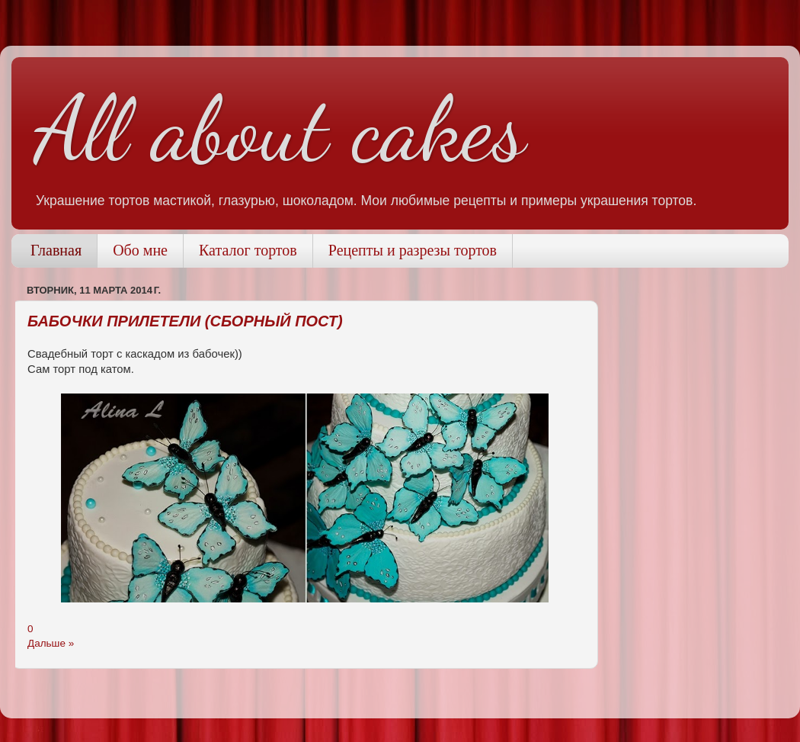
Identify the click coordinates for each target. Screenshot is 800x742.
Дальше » (50, 643)
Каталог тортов (248, 251)
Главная (56, 251)
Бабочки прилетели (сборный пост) (185, 321)
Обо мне (140, 251)
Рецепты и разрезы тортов (412, 251)
